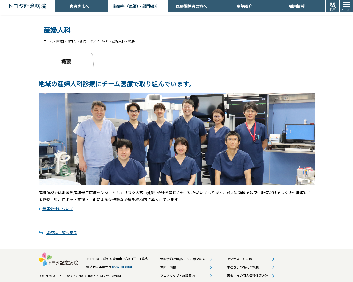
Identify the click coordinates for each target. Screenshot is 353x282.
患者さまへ (79, 6)
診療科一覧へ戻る (61, 232)
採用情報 (297, 6)
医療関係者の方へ (191, 6)
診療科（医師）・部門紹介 (135, 6)
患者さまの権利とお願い (244, 266)
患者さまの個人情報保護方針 (247, 275)
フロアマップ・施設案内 (177, 275)
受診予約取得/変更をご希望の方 (182, 258)
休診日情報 (168, 266)
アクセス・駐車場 (239, 258)
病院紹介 (244, 6)
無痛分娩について (57, 208)
